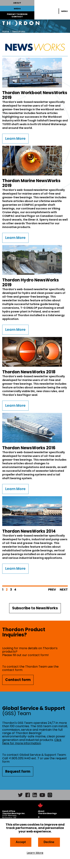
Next (64, 589)
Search (54, 11)
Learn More (35, 853)
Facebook (27, 795)
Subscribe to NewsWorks (35, 608)
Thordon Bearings (35, 23)
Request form (17, 771)
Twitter (20, 795)
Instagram (50, 795)
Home (5, 31)
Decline (49, 842)
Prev (52, 589)
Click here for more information (31, 741)
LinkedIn (34, 795)
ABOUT (17, 2)
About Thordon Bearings (47, 812)
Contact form (18, 679)
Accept (21, 842)
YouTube (42, 795)
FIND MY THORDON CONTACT (17, 15)
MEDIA (17, 8)
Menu (64, 11)
